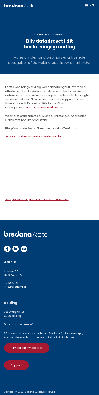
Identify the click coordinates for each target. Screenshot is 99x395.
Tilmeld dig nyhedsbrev (27, 348)
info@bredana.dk (15, 287)
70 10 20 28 (11, 283)
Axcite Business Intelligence (43, 107)
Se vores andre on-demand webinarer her (34, 136)
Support (16, 365)
